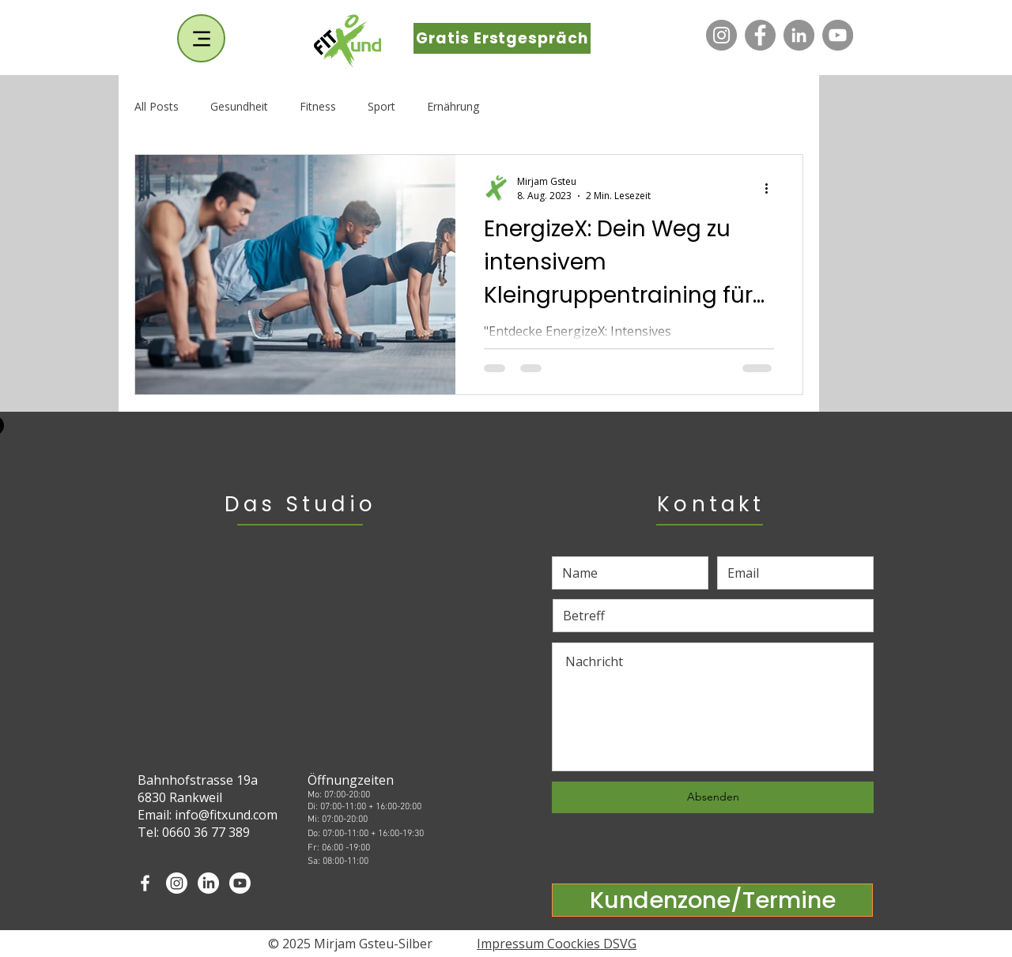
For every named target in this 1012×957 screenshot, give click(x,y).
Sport (381, 106)
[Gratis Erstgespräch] (502, 38)
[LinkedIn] (799, 35)
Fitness (318, 106)
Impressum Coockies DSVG (556, 943)
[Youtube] (240, 883)
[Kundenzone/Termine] (712, 900)
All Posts (156, 106)
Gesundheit (239, 106)
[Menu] (201, 38)
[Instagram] (721, 35)
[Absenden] (713, 797)
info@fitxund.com (226, 814)
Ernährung (453, 106)
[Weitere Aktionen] (771, 188)
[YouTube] (837, 35)
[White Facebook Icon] (145, 883)
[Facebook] (760, 35)
